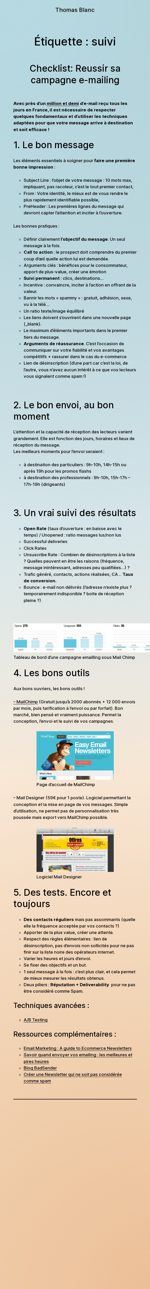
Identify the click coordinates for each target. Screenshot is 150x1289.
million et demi (63, 103)
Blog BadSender (40, 1068)
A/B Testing (36, 1019)
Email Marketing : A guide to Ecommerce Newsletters (78, 1048)
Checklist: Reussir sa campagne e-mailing (75, 74)
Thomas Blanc (75, 9)
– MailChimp (25, 701)
